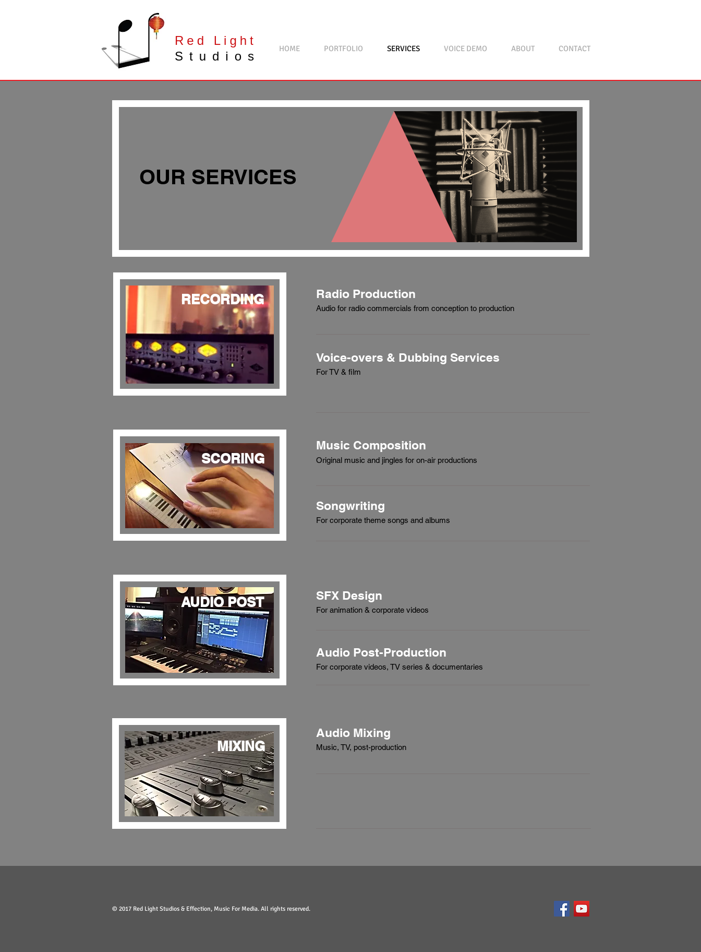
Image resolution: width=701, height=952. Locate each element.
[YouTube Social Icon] (581, 909)
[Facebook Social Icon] (562, 909)
